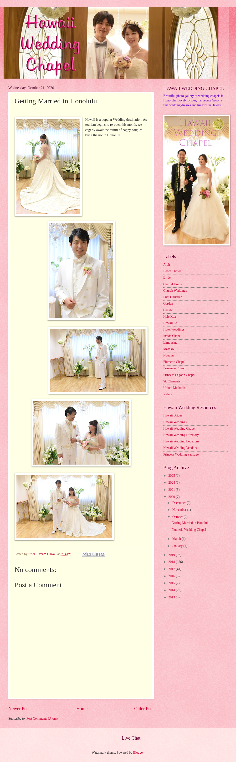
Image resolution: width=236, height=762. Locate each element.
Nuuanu (168, 355)
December (179, 503)
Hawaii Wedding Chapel (179, 428)
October (178, 517)
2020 (172, 497)
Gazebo (168, 310)
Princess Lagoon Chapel (179, 375)
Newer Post (19, 708)
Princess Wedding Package (181, 454)
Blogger (138, 752)
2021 (172, 489)
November (179, 509)
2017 (172, 569)
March (177, 539)
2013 (172, 597)
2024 (172, 482)
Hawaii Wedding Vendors (180, 448)
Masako (168, 349)
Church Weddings (175, 290)
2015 (172, 583)
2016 (172, 576)
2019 (172, 555)
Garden (168, 303)
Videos (167, 394)
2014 (172, 590)
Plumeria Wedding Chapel (188, 529)
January (177, 546)
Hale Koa (169, 316)
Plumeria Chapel (174, 362)
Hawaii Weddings (175, 422)
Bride (167, 277)
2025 (172, 475)
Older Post (144, 708)
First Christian (172, 297)
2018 (172, 562)
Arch (166, 264)
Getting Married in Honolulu (190, 523)
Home (81, 708)
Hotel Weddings (174, 329)
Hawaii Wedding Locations (181, 441)
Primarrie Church (174, 368)
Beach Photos (172, 271)
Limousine (170, 342)
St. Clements (171, 381)
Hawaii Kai (170, 323)
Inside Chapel (172, 336)
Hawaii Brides (172, 415)
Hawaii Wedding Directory (181, 435)
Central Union (172, 284)
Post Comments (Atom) (42, 718)
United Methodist (174, 388)
